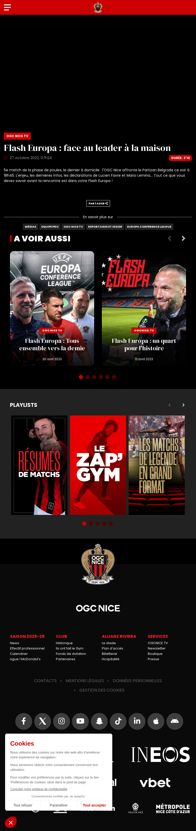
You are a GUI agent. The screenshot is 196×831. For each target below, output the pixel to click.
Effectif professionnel (27, 648)
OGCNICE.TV (158, 643)
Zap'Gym (98, 465)
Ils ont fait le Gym (69, 648)
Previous (169, 238)
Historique (64, 643)
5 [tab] (108, 377)
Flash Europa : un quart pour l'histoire (144, 308)
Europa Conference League (149, 227)
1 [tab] (81, 377)
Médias (30, 227)
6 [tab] (114, 377)
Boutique (155, 653)
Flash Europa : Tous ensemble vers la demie (52, 308)
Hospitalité (110, 659)
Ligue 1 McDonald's (25, 659)
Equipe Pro (49, 227)
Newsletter (157, 648)
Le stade (109, 643)
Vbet (155, 782)
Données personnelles (137, 681)
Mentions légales (85, 681)
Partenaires (65, 659)
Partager (98, 203)
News (14, 643)
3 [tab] (94, 377)
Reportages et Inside (105, 227)
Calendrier (19, 653)
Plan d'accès (112, 648)
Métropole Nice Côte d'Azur (173, 808)
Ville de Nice (135, 808)
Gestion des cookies (102, 690)
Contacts (45, 681)
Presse (153, 659)
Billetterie (109, 653)
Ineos (160, 754)
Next (183, 238)
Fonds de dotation (71, 653)
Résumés (39, 465)
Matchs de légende (157, 465)
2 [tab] (88, 377)
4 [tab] (101, 377)
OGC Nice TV (73, 227)
